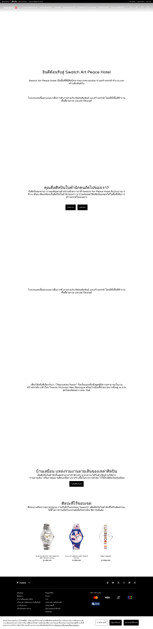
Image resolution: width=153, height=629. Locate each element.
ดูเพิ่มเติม (82, 207)
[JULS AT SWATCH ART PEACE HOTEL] (76, 542)
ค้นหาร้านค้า (140, 1)
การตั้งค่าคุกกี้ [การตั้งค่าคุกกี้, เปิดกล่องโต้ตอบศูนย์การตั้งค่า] (101, 622)
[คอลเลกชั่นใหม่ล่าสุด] (30, 7)
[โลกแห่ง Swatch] (117, 7)
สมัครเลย (70, 207)
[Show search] (131, 7)
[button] (142, 7)
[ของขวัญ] (58, 7)
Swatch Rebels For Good (36, 1)
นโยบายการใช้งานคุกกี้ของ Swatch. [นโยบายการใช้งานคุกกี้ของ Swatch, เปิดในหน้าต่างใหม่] (66, 625)
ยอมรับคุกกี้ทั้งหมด (131, 622)
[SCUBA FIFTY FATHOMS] (87, 7)
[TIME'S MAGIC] (105, 542)
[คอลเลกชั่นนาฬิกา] (46, 7)
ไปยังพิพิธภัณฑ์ (76, 484)
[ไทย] (148, 1)
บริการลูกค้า (132, 1)
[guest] (137, 7)
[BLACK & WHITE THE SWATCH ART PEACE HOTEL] (47, 542)
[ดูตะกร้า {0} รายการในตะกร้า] (148, 7)
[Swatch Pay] (103, 7)
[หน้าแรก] (10, 7)
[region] (76, 622)
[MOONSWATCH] (69, 7)
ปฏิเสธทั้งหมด (115, 622)
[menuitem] (30, 7)
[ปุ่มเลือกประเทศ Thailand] (21, 583)
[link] (14, 2)
